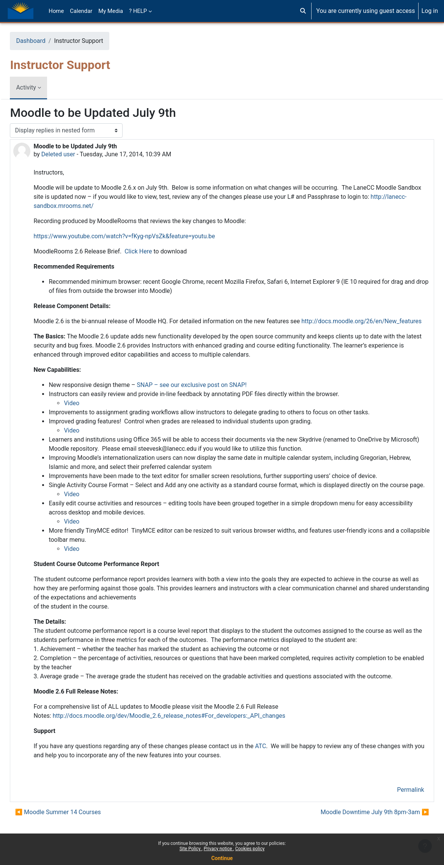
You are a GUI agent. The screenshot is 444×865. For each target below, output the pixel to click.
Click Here (155, 251)
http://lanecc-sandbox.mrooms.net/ (107, 205)
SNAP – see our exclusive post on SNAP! (208, 394)
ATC (277, 764)
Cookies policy (250, 848)
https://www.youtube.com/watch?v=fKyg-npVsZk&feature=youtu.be (141, 236)
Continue (222, 858)
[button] (303, 11)
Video (88, 412)
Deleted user (75, 154)
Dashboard (47, 40)
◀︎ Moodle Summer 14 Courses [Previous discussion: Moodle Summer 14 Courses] (75, 830)
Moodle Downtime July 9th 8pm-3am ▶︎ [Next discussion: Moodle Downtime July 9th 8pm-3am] (358, 830)
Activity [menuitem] (43, 87)
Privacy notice (218, 848)
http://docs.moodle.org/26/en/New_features (121, 330)
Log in (430, 10)
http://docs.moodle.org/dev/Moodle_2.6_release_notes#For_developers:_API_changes (185, 734)
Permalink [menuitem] (393, 808)
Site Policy (190, 848)
